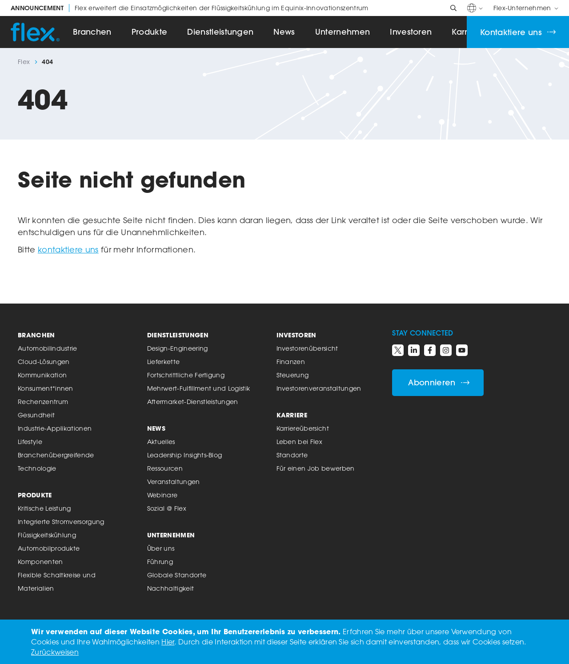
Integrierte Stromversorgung (61, 521)
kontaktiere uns (68, 249)
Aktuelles (161, 441)
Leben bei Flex (299, 441)
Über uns (161, 548)
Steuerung (292, 375)
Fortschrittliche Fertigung (185, 375)
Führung (160, 561)
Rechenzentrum (43, 401)
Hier (167, 641)
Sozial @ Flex (166, 508)
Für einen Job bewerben (315, 468)
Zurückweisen (55, 652)
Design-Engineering (177, 348)
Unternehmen (342, 32)
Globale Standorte (176, 575)
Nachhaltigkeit (170, 588)
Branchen (92, 32)
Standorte (292, 455)
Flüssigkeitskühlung (47, 535)
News (284, 32)
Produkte (150, 32)
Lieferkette (163, 361)
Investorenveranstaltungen (318, 388)
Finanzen (290, 361)
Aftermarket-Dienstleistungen (192, 401)
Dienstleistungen (220, 32)
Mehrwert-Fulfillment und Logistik (198, 388)
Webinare (162, 495)
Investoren (411, 32)
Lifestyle (30, 441)
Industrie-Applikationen (55, 428)
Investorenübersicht (307, 348)
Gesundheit (36, 415)
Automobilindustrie (47, 348)
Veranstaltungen (173, 481)
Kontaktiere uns (518, 32)
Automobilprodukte (49, 548)
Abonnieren (438, 382)
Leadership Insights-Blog (184, 455)
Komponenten (40, 561)
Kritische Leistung (44, 508)
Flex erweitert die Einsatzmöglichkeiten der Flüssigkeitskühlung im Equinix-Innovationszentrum (190, 8)
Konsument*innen (45, 388)
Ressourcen (165, 468)
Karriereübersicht (302, 428)
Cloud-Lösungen (43, 361)
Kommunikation (42, 375)
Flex (24, 62)
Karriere (292, 415)
